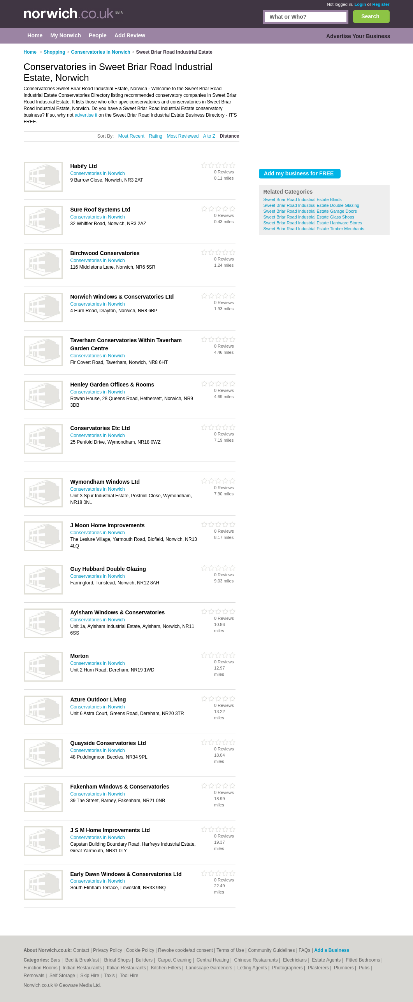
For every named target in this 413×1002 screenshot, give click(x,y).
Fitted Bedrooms (363, 960)
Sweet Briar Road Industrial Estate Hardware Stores (313, 222)
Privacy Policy (107, 950)
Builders (145, 960)
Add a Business (331, 950)
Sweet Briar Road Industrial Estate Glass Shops (309, 217)
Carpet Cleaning (175, 960)
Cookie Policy (140, 950)
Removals (35, 975)
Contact (81, 950)
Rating (155, 136)
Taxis (110, 975)
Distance (229, 136)
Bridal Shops (118, 960)
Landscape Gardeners (210, 968)
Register (380, 4)
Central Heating (213, 960)
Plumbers (344, 968)
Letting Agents (252, 968)
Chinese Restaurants (256, 960)
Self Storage (62, 975)
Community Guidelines (271, 950)
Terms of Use (230, 950)
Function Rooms (41, 968)
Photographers (288, 968)
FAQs (304, 950)
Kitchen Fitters (166, 968)
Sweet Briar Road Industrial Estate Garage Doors (310, 211)
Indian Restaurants (83, 968)
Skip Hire (90, 975)
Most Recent (131, 136)
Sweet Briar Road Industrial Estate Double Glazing (311, 205)
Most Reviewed (183, 136)
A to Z (209, 136)
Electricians (295, 960)
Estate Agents (327, 960)
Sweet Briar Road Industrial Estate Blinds (303, 199)
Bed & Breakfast (82, 960)
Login (360, 4)
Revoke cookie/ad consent (185, 950)
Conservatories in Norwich (97, 173)
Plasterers (319, 968)
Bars (56, 960)
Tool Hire (129, 975)
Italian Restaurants (127, 968)
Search (370, 16)
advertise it (86, 115)
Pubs (365, 968)
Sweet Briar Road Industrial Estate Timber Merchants (314, 228)
